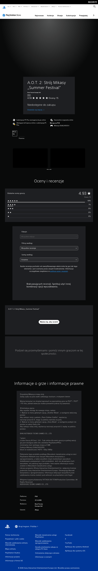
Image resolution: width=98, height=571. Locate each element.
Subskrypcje (58, 13)
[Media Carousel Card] (30, 156)
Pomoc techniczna (63, 6)
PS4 (19, 6)
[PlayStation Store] (12, 13)
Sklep (53, 6)
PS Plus (26, 6)
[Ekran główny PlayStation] (4, 6)
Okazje (47, 13)
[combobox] (49, 234)
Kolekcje (38, 13)
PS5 (14, 6)
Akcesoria (34, 6)
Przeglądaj (71, 13)
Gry (8, 6)
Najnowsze (26, 13)
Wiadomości (44, 6)
